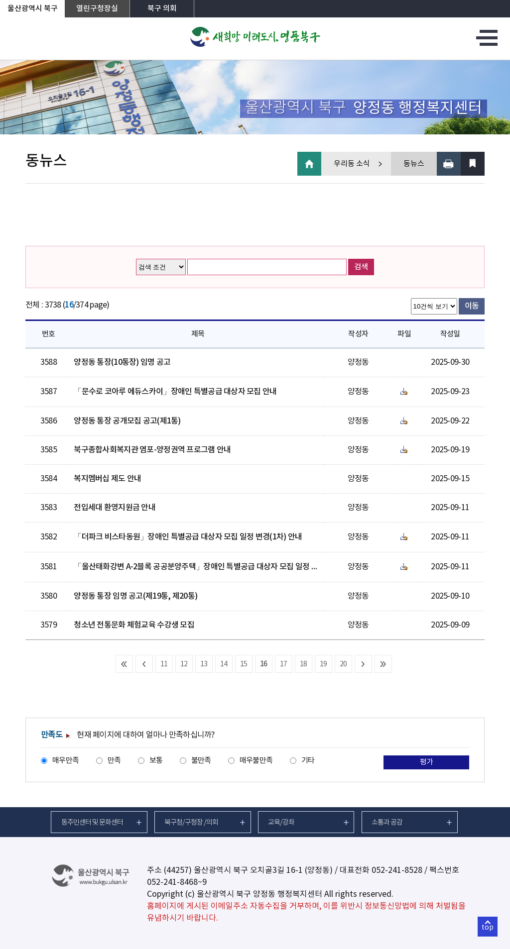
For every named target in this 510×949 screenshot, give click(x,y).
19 (323, 664)
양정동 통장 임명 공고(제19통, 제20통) (135, 596)
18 (303, 664)
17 (283, 664)
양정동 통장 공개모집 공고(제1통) (127, 421)
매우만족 (65, 760)
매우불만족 (256, 760)
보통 (156, 760)
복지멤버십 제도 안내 (107, 478)
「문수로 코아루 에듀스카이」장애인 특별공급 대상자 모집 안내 (175, 391)
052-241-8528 (397, 870)
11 (164, 664)
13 (204, 664)
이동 (472, 306)
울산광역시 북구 (32, 8)
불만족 (201, 760)
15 (244, 664)
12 (184, 664)
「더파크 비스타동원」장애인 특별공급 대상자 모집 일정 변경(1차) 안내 (188, 536)
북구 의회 (162, 8)
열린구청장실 (97, 8)
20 (343, 664)
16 (263, 664)
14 (224, 664)
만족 (114, 760)
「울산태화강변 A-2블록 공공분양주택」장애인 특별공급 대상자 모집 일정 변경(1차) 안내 (216, 566)
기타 (308, 760)
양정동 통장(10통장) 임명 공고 (122, 362)
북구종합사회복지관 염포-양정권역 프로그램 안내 (152, 449)
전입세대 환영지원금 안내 (114, 507)
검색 (361, 267)
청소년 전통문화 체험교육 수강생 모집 (134, 625)
